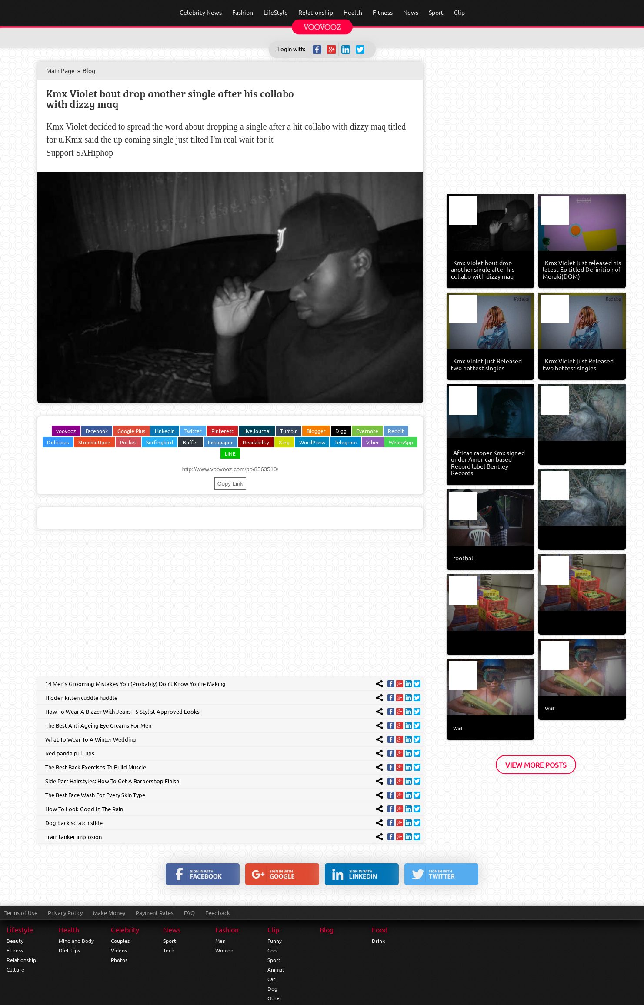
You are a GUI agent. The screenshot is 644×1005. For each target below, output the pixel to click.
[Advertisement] (230, 607)
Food (379, 929)
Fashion (227, 929)
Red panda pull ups (69, 753)
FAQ (189, 912)
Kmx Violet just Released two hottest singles (486, 364)
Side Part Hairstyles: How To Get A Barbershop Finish (112, 781)
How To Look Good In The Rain (84, 808)
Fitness (15, 950)
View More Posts (536, 764)
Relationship (21, 959)
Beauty (15, 940)
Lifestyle (20, 929)
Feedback (217, 912)
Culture (15, 969)
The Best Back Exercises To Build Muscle (95, 767)
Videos (119, 950)
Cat (271, 978)
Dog (272, 988)
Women (224, 950)
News (171, 929)
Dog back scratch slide (74, 822)
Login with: (291, 49)
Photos (119, 959)
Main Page (60, 70)
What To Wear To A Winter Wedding (90, 739)
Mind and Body (76, 940)
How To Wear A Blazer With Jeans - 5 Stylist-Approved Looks (122, 711)
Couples (120, 940)
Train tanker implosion (73, 836)
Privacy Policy (65, 912)
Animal (275, 969)
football (464, 558)
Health (69, 929)
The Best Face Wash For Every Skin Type (95, 795)
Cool (272, 950)
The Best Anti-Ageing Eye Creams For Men (98, 725)
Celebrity (125, 929)
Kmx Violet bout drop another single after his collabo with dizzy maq (170, 98)
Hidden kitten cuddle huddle (81, 697)
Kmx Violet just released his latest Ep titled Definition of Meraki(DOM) (582, 269)
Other (274, 998)
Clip (273, 929)
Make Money (109, 912)
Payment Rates (155, 912)
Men (220, 940)
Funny (274, 940)
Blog (89, 70)
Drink (378, 940)
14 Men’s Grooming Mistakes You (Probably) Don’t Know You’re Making (135, 683)
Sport (169, 940)
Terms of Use (20, 912)
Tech (168, 950)
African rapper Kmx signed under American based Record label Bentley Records (488, 462)
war (550, 707)
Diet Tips (69, 950)
